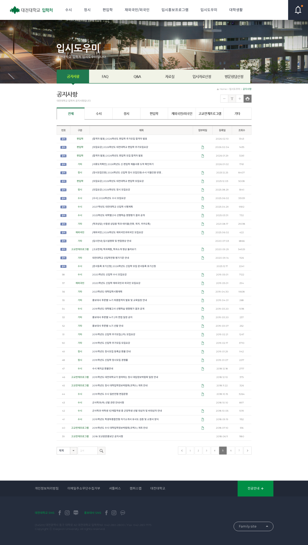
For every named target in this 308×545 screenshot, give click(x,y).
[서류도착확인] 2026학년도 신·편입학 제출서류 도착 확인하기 (123, 164)
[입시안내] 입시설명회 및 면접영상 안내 (111, 240)
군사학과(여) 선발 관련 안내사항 (108, 402)
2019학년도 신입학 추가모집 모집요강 (111, 342)
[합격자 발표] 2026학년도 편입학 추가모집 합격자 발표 (119, 138)
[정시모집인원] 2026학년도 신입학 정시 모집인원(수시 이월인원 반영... (127, 172)
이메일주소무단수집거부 (83, 488)
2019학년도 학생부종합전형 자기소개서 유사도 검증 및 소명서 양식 (125, 419)
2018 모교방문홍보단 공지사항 (107, 436)
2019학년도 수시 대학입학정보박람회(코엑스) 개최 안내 (120, 427)
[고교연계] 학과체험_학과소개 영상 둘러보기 (114, 249)
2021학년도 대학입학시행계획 (107, 291)
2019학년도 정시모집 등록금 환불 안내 (111, 351)
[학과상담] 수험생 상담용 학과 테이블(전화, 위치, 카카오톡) (121, 223)
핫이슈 (298, 10)
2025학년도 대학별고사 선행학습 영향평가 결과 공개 (118, 215)
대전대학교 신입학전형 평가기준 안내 (110, 257)
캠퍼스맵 (136, 488)
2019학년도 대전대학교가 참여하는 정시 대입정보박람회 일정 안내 (125, 377)
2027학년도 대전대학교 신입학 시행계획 (112, 206)
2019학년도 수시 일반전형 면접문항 (110, 393)
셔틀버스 (115, 488)
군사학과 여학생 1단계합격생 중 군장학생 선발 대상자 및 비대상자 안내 (127, 410)
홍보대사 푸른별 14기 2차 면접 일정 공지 (112, 317)
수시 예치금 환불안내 (102, 368)
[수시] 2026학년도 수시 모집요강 (109, 198)
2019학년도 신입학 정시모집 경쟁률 (110, 359)
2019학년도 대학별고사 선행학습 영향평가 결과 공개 (118, 308)
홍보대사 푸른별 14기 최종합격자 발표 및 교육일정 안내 (119, 300)
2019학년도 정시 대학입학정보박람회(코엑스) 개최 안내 (120, 385)
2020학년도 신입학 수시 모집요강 (109, 274)
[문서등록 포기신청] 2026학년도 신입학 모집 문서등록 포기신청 (124, 266)
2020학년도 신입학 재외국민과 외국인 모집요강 (116, 283)
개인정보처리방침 (47, 488)
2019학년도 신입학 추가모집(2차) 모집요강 (113, 334)
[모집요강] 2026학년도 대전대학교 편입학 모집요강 (118, 181)
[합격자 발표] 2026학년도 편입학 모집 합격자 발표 (117, 155)
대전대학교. (158, 488)
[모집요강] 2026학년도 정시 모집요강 (111, 189)
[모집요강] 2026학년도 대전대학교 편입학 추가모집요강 (120, 147)
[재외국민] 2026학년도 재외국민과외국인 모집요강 (117, 232)
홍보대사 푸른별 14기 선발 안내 (107, 325)
